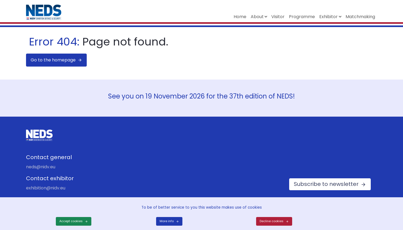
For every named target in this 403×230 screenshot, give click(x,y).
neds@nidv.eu (40, 167)
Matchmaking (360, 17)
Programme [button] (302, 17)
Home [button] (240, 17)
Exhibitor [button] (328, 17)
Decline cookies (271, 221)
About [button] (257, 17)
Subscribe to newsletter (326, 184)
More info (167, 221)
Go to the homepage (53, 60)
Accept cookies (71, 221)
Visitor (278, 17)
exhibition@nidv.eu (45, 188)
